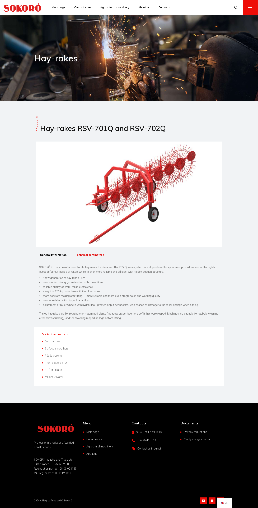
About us (91, 453)
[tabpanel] (129, 293)
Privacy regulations (195, 432)
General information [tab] (53, 255)
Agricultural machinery (99, 446)
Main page (92, 432)
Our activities (94, 439)
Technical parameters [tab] (89, 255)
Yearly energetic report (198, 439)
